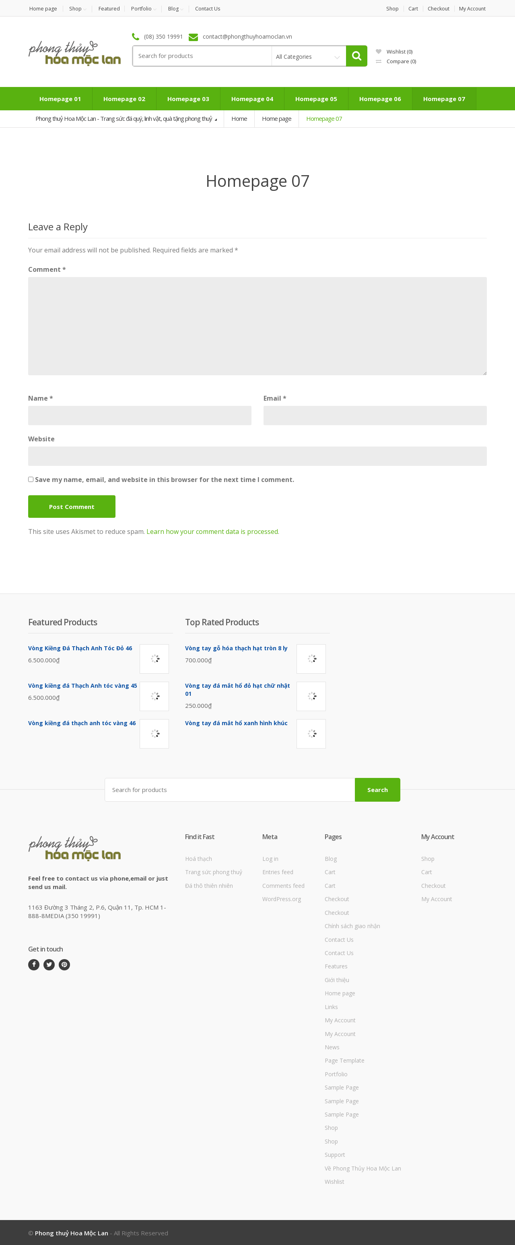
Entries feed (277, 871)
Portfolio (145, 9)
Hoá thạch (198, 858)
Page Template (345, 1060)
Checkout (437, 9)
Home (239, 119)
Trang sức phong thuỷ (213, 871)
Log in (270, 858)
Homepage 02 (124, 99)
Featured (112, 9)
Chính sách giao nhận (352, 925)
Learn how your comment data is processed (212, 531)
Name (40, 398)
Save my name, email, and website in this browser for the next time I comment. (164, 479)
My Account (473, 9)
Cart (410, 9)
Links (331, 1006)
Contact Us (215, 9)
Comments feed (283, 885)
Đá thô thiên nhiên (209, 885)
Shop (76, 9)
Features (336, 966)
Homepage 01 (60, 99)
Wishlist (394, 52)
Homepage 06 (380, 99)
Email (275, 398)
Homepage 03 (188, 99)
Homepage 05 (316, 99)
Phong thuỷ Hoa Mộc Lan (71, 1232)
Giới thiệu (337, 979)
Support (335, 1154)
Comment (47, 269)
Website (41, 438)
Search (377, 789)
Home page (42, 9)
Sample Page (342, 1087)
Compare (396, 61)
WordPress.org (281, 898)
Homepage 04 (252, 99)
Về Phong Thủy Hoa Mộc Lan (363, 1167)
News (332, 1046)
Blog (179, 9)
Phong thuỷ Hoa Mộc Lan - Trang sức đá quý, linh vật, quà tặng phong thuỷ (124, 119)
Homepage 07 (444, 99)
